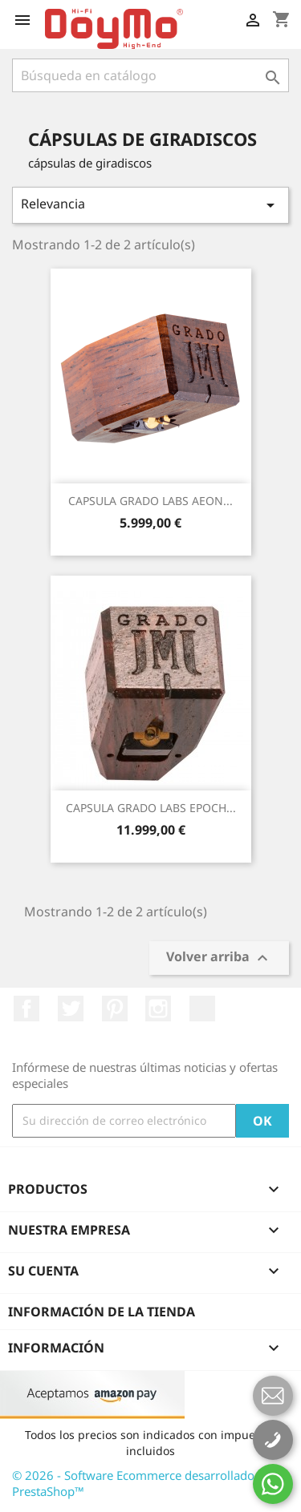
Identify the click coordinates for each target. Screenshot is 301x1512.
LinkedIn (202, 1008)
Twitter (70, 1008)
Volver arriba (219, 958)
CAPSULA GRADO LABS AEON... (150, 500)
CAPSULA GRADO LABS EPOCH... (151, 807)
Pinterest (115, 1008)
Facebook (26, 1008)
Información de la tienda (101, 1311)
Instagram (158, 1008)
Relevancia (150, 205)
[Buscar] (150, 75)
